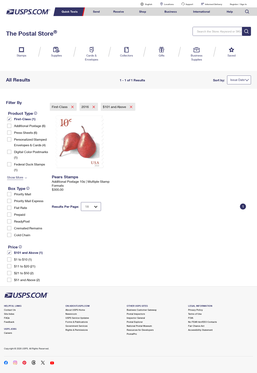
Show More (15, 177)
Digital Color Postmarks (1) (31, 154)
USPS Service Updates (77, 318)
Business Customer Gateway (142, 309)
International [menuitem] (201, 11)
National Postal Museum (139, 326)
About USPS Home (75, 309)
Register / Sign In (238, 4)
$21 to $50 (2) (24, 273)
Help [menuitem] (230, 11)
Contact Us (10, 309)
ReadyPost (22, 221)
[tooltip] (35, 113)
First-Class (60, 107)
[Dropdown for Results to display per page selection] (91, 206)
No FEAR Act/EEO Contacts (202, 322)
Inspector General (136, 318)
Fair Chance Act (196, 326)
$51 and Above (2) (27, 280)
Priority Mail (22, 194)
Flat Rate (20, 208)
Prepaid (19, 214)
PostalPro (132, 334)
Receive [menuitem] (118, 11)
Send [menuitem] (96, 11)
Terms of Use (195, 314)
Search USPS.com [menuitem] (247, 11)
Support (189, 4)
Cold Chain (22, 235)
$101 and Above (115, 107)
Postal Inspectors (136, 314)
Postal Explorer (135, 322)
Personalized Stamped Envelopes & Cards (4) (30, 142)
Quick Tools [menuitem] (70, 11)
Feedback (9, 322)
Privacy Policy (195, 309)
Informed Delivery (213, 4)
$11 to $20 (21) (24, 266)
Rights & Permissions (76, 330)
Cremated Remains (28, 228)
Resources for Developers (140, 330)
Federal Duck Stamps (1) (29, 167)
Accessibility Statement (200, 330)
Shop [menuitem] (142, 11)
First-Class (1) (25, 119)
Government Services (76, 326)
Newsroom (71, 314)
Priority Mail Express (28, 201)
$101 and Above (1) (28, 252)
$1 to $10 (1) (23, 259)
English (144, 4)
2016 (86, 107)
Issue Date (237, 80)
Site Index (9, 314)
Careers (8, 333)
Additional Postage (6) (29, 126)
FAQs (7, 318)
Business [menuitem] (170, 11)
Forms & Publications (76, 322)
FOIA (190, 318)
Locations (169, 4)
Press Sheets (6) (25, 132)
